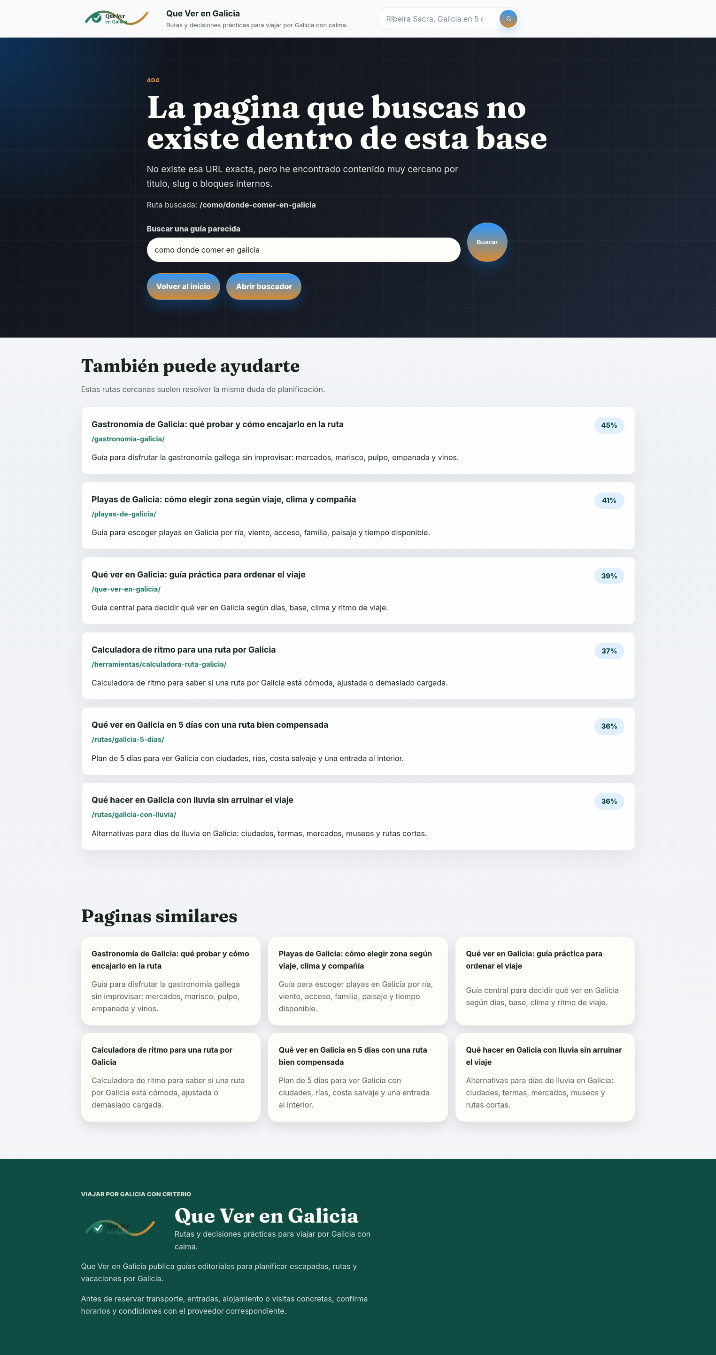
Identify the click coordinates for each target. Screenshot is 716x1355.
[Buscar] (508, 19)
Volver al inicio (183, 286)
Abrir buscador (264, 286)
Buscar (487, 242)
